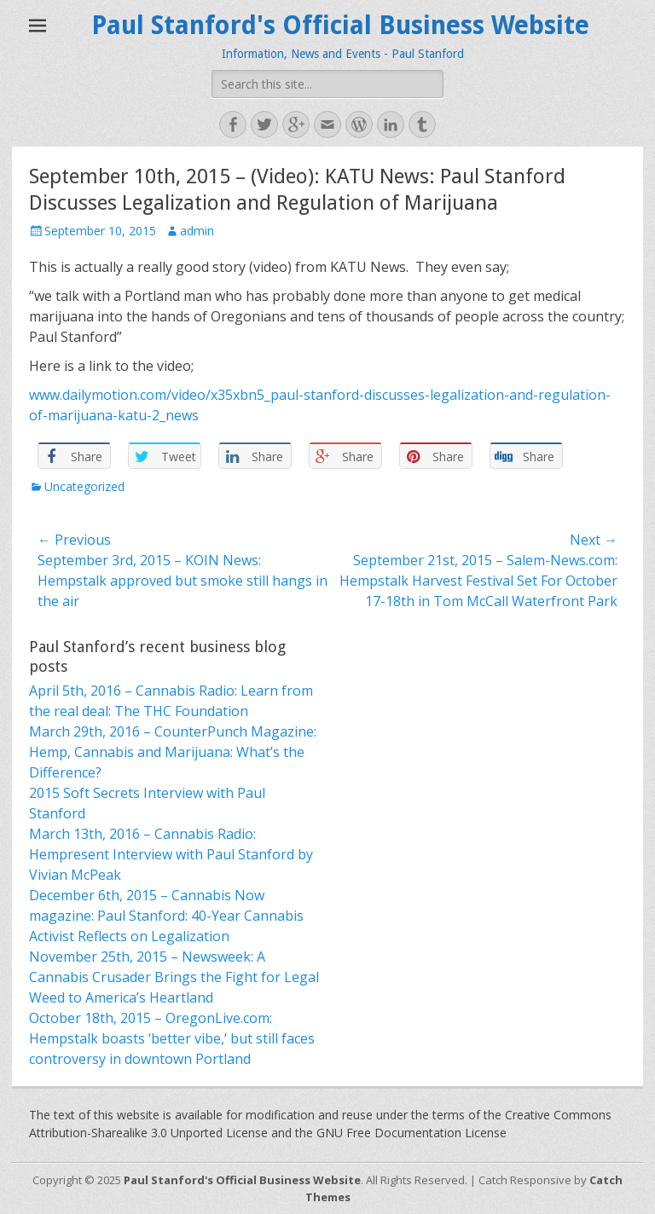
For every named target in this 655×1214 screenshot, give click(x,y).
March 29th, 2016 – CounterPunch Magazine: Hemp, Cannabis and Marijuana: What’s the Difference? (172, 752)
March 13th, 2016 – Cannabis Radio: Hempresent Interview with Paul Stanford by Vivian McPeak (171, 854)
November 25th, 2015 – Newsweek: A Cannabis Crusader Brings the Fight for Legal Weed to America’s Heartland (174, 977)
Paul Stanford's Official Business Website (340, 25)
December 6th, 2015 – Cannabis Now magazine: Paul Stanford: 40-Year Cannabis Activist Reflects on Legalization (166, 915)
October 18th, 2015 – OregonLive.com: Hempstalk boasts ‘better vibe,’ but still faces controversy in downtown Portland (172, 1038)
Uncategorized (84, 486)
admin (197, 231)
